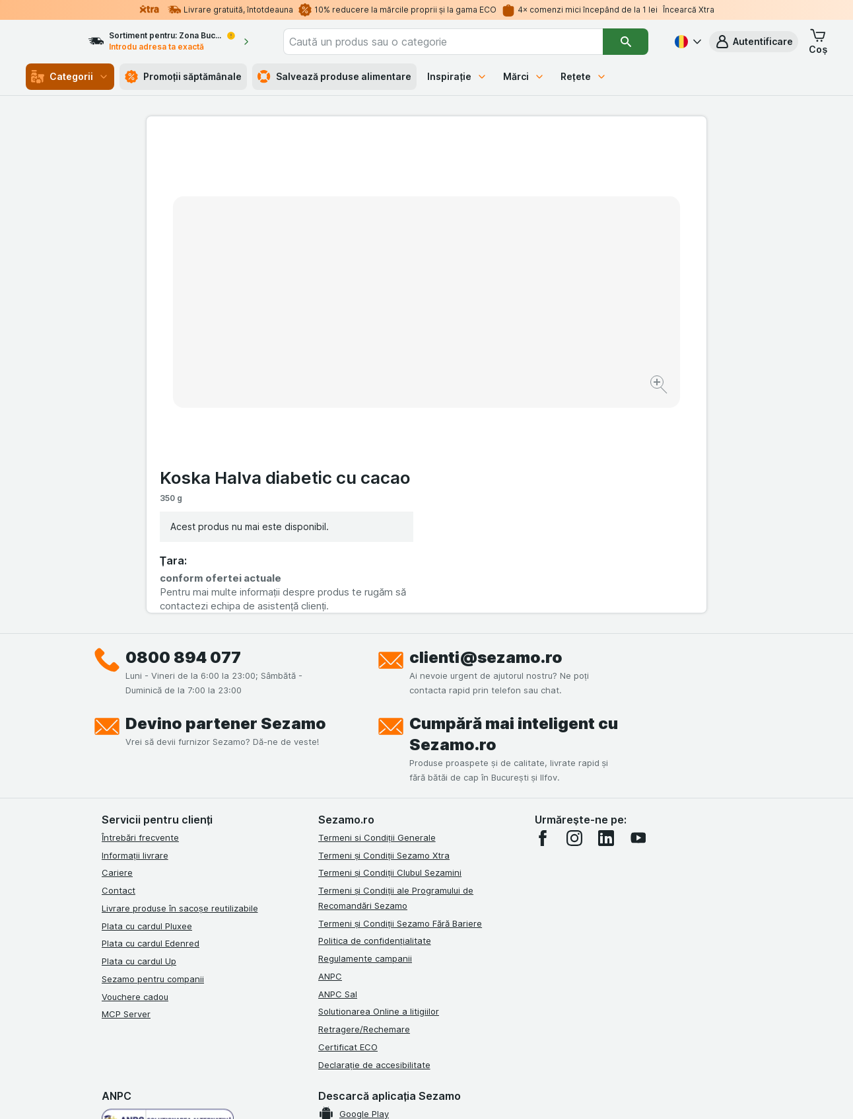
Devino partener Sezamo (225, 502)
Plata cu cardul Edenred (150, 723)
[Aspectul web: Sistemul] (359, 1092)
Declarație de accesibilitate (374, 844)
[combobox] (461, 41)
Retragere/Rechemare (364, 808)
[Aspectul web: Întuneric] (492, 1092)
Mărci (524, 76)
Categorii (70, 76)
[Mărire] (380, 344)
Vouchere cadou (135, 776)
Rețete (584, 76)
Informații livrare (135, 634)
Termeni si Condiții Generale (377, 616)
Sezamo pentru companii (153, 758)
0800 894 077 (183, 436)
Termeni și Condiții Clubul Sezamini (389, 652)
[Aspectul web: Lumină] (425, 1092)
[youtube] (638, 617)
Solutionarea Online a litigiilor (378, 791)
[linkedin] (606, 617)
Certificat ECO (348, 826)
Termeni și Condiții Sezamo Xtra (384, 634)
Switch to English (450, 1038)
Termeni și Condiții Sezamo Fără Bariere (400, 702)
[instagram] (574, 617)
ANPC (330, 755)
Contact (118, 669)
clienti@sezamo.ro (486, 436)
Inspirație (457, 76)
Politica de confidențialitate (374, 720)
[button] (753, 41)
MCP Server (126, 794)
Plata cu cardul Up (139, 740)
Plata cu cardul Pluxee (147, 705)
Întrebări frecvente (140, 616)
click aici (264, 1006)
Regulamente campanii (365, 737)
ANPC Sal (337, 773)
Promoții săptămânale (183, 76)
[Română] (686, 41)
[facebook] (543, 617)
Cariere (117, 652)
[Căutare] (626, 41)
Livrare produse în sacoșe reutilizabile (180, 687)
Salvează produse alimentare (334, 76)
